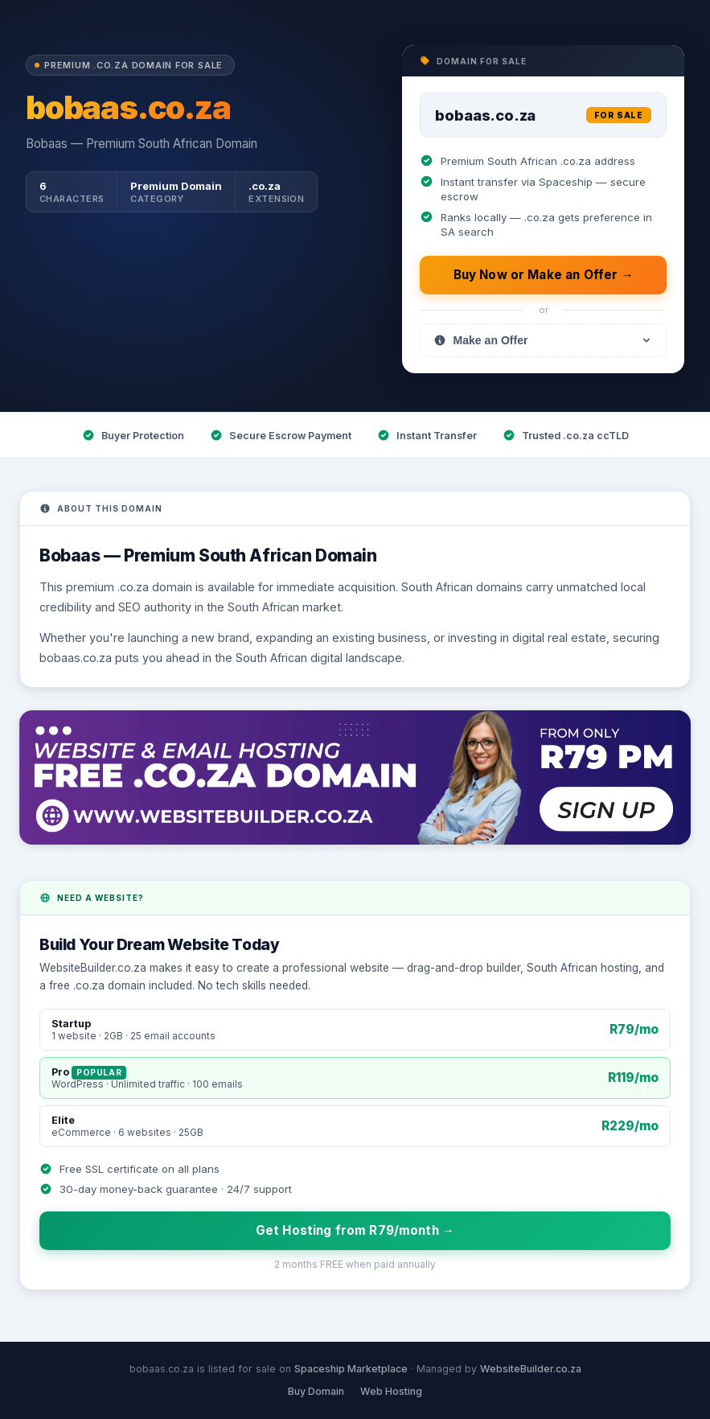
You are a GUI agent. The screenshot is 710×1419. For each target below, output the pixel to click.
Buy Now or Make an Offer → (543, 274)
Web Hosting (391, 1391)
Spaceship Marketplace (351, 1369)
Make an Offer (543, 340)
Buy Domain (316, 1391)
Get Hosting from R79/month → (355, 1230)
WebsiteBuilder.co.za (530, 1369)
